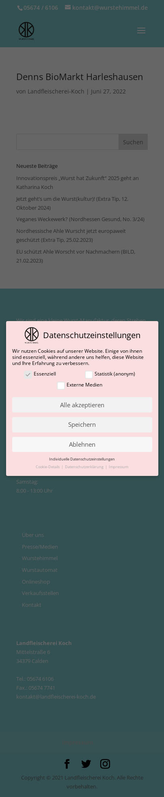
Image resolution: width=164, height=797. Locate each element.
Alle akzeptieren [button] (82, 405)
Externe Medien (79, 385)
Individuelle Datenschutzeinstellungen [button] (82, 459)
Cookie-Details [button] (48, 466)
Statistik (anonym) (110, 374)
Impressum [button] (118, 466)
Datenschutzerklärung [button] (84, 466)
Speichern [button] (82, 424)
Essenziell (40, 374)
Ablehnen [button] (82, 444)
